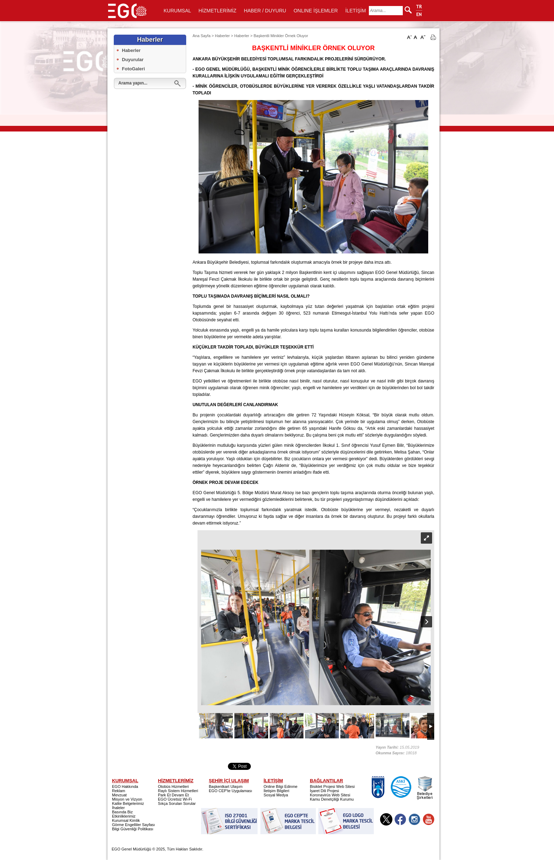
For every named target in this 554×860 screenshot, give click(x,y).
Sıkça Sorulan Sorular (177, 803)
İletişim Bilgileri (276, 791)
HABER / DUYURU (265, 10)
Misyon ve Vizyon (127, 799)
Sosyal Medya (276, 795)
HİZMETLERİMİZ (217, 10)
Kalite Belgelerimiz (128, 803)
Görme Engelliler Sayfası (133, 825)
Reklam (118, 791)
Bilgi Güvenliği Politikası (132, 829)
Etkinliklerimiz (124, 816)
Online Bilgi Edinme (280, 786)
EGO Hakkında (125, 786)
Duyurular (132, 59)
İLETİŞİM (355, 10)
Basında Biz (122, 812)
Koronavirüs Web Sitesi (330, 795)
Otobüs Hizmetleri (173, 786)
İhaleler (118, 808)
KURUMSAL (177, 10)
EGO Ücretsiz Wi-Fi (175, 799)
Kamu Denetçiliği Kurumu (332, 799)
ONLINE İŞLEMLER (316, 10)
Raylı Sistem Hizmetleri (178, 791)
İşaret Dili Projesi (324, 791)
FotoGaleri (133, 68)
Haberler (131, 50)
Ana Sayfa (202, 36)
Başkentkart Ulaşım (225, 786)
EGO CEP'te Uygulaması (230, 791)
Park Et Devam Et (173, 795)
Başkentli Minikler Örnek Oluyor (281, 36)
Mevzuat (119, 795)
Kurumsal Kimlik (126, 820)
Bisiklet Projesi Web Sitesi (332, 786)
